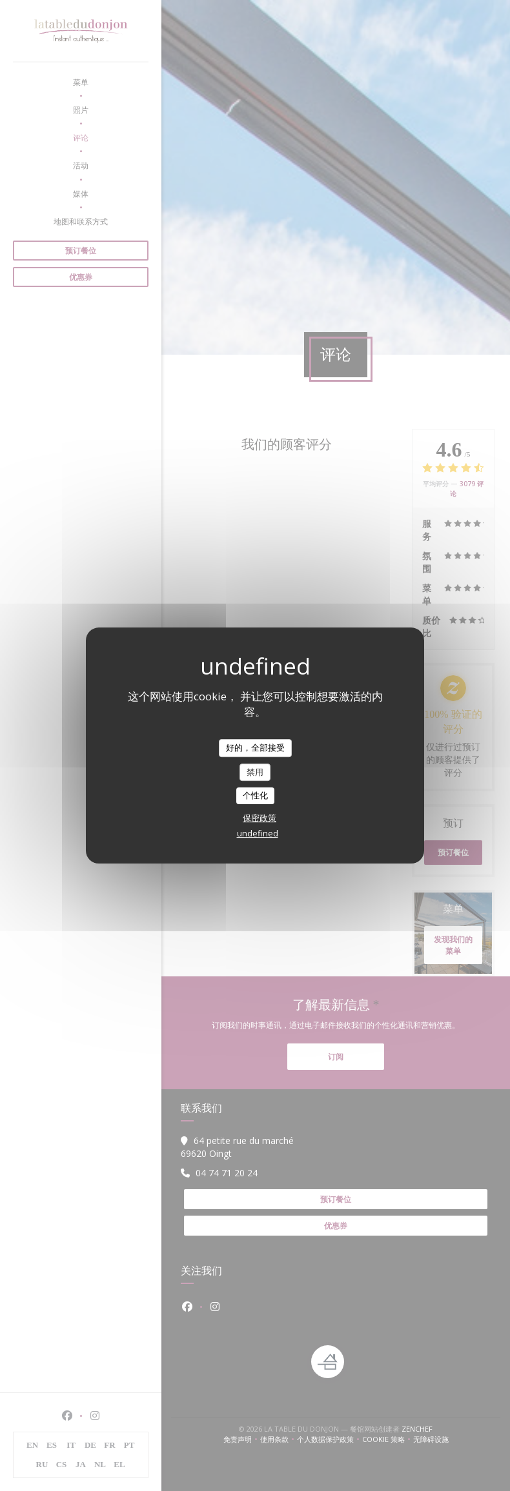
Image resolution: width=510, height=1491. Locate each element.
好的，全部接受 (255, 747)
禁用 (255, 772)
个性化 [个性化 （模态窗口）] (255, 795)
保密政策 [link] (259, 818)
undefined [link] (257, 833)
